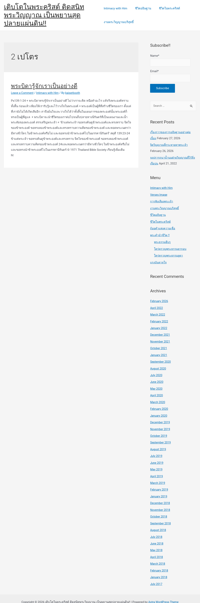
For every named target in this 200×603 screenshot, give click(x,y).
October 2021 (159, 346)
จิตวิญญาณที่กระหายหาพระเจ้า (170, 145)
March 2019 (158, 478)
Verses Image (159, 195)
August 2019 (158, 445)
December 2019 (160, 418)
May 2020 (156, 385)
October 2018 (159, 511)
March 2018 (158, 557)
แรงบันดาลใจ (158, 261)
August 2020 (158, 366)
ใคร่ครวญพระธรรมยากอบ (170, 248)
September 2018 (161, 517)
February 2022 (159, 319)
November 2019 (160, 425)
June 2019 (157, 458)
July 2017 (156, 577)
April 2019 (156, 471)
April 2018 (156, 550)
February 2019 (159, 484)
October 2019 (159, 432)
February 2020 (159, 405)
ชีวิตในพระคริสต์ (165, 8)
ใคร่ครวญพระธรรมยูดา (169, 254)
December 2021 (160, 333)
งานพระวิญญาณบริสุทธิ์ (119, 22)
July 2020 (156, 372)
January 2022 (159, 326)
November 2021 (160, 339)
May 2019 (156, 465)
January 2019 (159, 491)
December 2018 (160, 498)
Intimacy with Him (115, 8)
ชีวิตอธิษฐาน (141, 8)
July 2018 (156, 531)
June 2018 (157, 537)
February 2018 (159, 564)
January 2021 (159, 352)
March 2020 (158, 399)
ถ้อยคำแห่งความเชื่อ (163, 228)
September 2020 (161, 359)
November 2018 (160, 504)
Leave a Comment (23, 93)
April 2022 (156, 306)
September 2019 (161, 438)
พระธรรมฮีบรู (162, 241)
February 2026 (159, 300)
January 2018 (159, 570)
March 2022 (158, 313)
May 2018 (156, 544)
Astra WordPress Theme (163, 595)
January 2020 (159, 412)
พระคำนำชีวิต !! (160, 234)
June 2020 (157, 379)
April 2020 (156, 392)
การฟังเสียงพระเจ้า (162, 201)
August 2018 (158, 524)
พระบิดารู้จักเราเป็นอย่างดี (44, 86)
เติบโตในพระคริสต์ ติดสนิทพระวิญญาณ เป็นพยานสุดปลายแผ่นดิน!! (50, 15)
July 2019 (156, 451)
